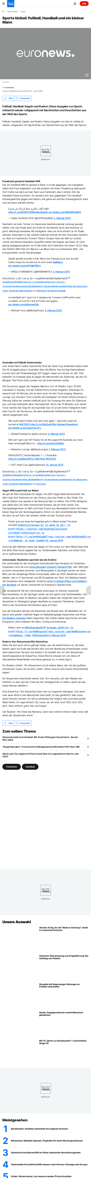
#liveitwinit (42, 212)
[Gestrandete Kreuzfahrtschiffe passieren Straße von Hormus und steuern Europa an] (50, 1162)
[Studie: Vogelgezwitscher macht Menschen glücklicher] (64, 1020)
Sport (23, 11)
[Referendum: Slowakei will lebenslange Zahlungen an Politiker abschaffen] (64, 992)
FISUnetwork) (49, 630)
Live (84, 3)
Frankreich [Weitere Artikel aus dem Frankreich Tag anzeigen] (11, 764)
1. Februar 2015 (57, 449)
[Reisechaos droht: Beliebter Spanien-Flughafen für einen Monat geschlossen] (50, 1138)
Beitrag (28, 290)
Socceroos (41, 484)
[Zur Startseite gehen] (10, 3)
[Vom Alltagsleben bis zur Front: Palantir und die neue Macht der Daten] (64, 964)
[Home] (3, 11)
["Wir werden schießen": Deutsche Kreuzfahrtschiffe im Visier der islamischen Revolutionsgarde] (50, 1150)
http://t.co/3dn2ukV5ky (43, 424)
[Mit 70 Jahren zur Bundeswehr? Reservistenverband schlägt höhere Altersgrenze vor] (64, 1049)
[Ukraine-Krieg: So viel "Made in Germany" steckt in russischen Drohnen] (64, 935)
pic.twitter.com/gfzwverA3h (23, 304)
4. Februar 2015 (61, 271)
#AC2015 (24, 424)
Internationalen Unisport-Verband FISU (51, 565)
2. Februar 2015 (62, 218)
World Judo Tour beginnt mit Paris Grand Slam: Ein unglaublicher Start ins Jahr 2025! (40, 752)
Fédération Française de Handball (50, 290)
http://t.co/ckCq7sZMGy (50, 443)
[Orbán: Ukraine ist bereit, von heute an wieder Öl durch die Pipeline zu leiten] (50, 1174)
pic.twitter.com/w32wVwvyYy (24, 427)
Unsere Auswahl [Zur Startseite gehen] (16, 919)
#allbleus (58, 262)
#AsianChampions (67, 424)
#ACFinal (40, 458)
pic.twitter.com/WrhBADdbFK (65, 212)
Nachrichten (12, 11)
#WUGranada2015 (34, 626)
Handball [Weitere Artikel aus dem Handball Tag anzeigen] (30, 764)
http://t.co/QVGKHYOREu (22, 212)
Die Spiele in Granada (13, 616)
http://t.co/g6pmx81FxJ (21, 458)
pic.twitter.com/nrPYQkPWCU (24, 265)
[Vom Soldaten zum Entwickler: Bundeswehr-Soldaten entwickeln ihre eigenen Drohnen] (50, 1126)
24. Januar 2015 (54, 539)
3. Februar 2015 (53, 310)
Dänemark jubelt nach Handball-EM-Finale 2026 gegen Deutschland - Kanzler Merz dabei (40, 736)
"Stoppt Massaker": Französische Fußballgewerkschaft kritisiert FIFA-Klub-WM (41, 744)
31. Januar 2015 (54, 464)
